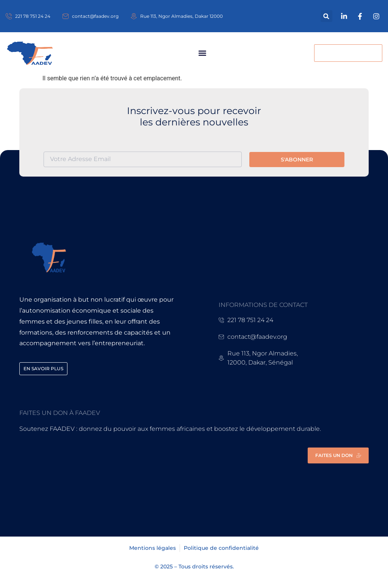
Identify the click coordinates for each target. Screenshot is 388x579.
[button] (326, 16)
